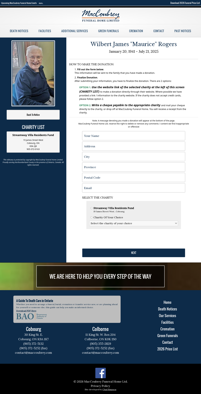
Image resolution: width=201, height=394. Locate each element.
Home (167, 302)
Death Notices (19, 31)
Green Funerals (108, 31)
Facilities (45, 31)
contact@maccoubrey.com (33, 353)
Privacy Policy (100, 386)
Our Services (167, 315)
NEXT (133, 253)
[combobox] (133, 223)
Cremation (136, 31)
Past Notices (182, 31)
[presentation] (104, 237)
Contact (158, 31)
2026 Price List (167, 348)
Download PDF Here (26, 311)
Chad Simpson (109, 389)
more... (41, 3)
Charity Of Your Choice (106, 217)
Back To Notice (33, 114)
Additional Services (74, 31)
